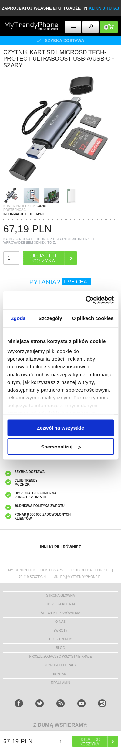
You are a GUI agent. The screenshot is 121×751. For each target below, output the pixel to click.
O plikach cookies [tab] (93, 318)
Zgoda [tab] (18, 318)
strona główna (60, 595)
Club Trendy (60, 639)
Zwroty (60, 630)
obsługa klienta (61, 604)
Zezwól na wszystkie (60, 427)
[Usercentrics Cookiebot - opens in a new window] (86, 300)
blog (60, 648)
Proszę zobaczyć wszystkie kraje (60, 656)
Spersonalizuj (60, 446)
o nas (60, 621)
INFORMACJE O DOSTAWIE (24, 214)
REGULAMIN (60, 682)
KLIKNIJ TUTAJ (104, 8)
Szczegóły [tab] (50, 318)
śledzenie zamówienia (60, 613)
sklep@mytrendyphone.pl (78, 577)
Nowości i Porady (60, 665)
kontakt (60, 674)
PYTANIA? (60, 281)
